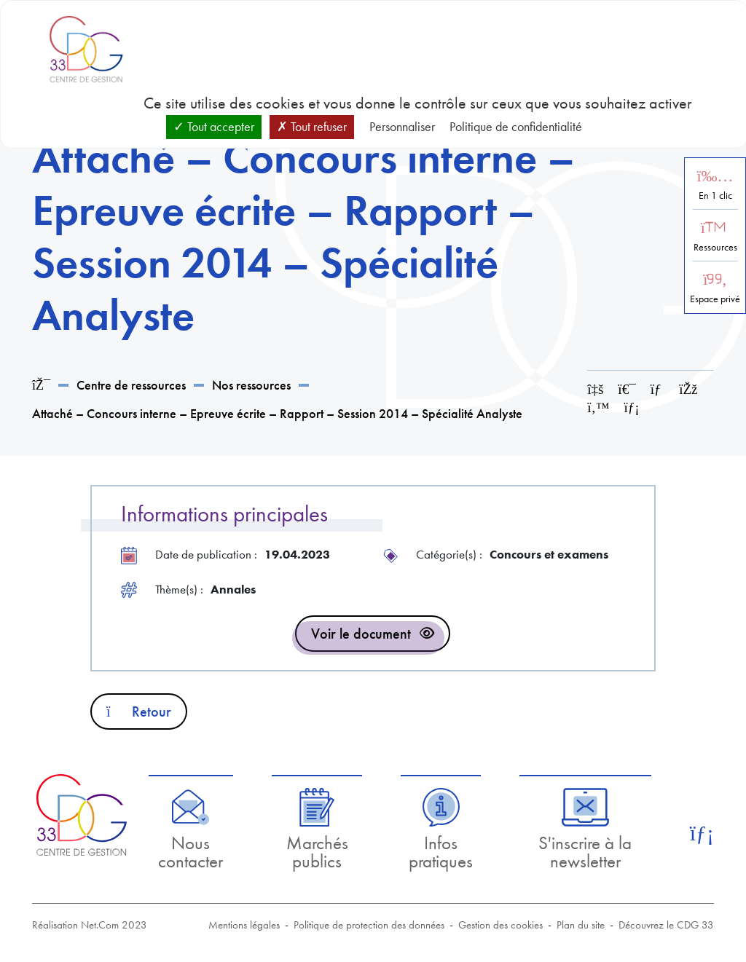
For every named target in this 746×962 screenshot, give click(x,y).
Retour (138, 711)
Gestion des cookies (500, 925)
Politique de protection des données (369, 925)
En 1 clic (715, 195)
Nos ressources (251, 384)
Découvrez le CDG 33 (666, 925)
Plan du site (581, 925)
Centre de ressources (131, 384)
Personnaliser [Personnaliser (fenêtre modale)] (402, 126)
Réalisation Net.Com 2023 (89, 925)
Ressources (715, 247)
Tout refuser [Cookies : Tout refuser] (312, 126)
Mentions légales (244, 925)
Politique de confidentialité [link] (515, 126)
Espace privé (715, 298)
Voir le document (361, 633)
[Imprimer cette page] (626, 389)
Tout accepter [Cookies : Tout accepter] (213, 126)
